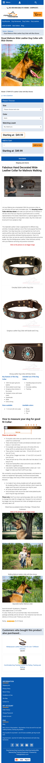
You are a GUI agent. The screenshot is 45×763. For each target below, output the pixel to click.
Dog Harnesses (16, 21)
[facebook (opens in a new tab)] (12, 745)
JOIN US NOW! (6, 26)
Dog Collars (26, 21)
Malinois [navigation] (10, 31)
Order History (6, 710)
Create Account (7, 716)
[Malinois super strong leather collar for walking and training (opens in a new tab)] (22, 589)
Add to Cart (37, 145)
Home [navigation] (4, 31)
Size (4, 106)
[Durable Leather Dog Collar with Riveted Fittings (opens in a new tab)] (22, 309)
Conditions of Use (8, 695)
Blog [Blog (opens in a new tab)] (22, 26)
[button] (22, 186)
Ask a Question (7, 95)
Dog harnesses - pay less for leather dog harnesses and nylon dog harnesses (21, 739)
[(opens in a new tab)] (22, 526)
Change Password (8, 713)
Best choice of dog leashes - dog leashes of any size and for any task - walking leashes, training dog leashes (22, 728)
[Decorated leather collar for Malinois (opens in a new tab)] (22, 556)
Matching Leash (9, 123)
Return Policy (6, 692)
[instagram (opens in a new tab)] (31, 745)
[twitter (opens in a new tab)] (17, 745)
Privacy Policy (6, 688)
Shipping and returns (22, 163)
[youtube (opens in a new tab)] (26, 745)
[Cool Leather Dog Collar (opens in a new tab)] (22, 352)
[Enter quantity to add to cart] (18, 145)
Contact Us (6, 701)
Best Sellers (16, 26)
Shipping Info (6, 685)
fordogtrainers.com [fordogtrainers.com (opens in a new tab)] (22, 754)
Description (22, 158)
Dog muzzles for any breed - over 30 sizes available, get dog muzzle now (21, 733)
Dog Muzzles (6, 21)
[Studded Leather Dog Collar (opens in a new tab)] (22, 266)
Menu (6, 2)
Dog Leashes (35, 21)
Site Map (5, 698)
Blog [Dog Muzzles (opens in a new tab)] (4, 724)
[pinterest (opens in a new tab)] (22, 745)
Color (5, 114)
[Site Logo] (11, 14)
